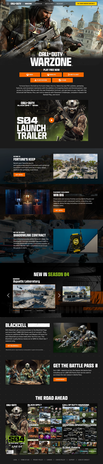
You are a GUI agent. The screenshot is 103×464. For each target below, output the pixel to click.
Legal (15, 408)
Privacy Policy (38, 408)
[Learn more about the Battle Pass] (60, 379)
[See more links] (66, 4)
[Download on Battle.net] (73, 74)
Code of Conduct (84, 408)
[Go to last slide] (9, 295)
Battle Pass (49, 3)
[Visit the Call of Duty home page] (16, 4)
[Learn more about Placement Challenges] (59, 210)
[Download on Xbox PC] (51, 74)
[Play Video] (51, 120)
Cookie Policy (60, 408)
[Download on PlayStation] (40, 80)
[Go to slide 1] (16, 310)
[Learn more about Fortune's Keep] (19, 175)
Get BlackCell (13, 345)
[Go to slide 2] (28, 310)
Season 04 (38, 3)
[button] (7, 4)
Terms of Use (25, 408)
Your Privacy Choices (50, 413)
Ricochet (60, 3)
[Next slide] (58, 295)
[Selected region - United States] (51, 458)
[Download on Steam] (62, 80)
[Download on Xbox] (29, 74)
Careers (49, 408)
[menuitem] (38, 3)
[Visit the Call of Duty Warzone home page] (28, 3)
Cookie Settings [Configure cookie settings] (51, 453)
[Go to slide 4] (52, 310)
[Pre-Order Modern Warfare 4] (86, 3)
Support (72, 408)
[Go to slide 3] (40, 310)
